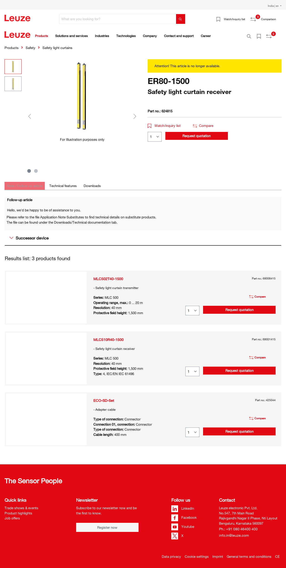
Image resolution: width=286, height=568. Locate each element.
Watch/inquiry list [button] (164, 123)
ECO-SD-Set (103, 398)
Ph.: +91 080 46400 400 (238, 526)
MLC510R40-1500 (108, 337)
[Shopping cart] (278, 17)
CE (277, 554)
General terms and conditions (249, 554)
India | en (273, 5)
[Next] (135, 113)
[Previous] (29, 113)
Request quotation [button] (196, 133)
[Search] (180, 19)
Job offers (12, 516)
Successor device (29, 235)
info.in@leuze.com (234, 533)
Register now (107, 525)
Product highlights (18, 511)
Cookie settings (197, 554)
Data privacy (171, 554)
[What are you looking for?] (117, 19)
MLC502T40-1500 (108, 276)
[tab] (25, 183)
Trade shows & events (21, 505)
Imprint (217, 554)
